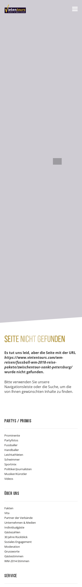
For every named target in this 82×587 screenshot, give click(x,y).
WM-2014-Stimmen (16, 561)
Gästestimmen (13, 556)
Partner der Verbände (18, 518)
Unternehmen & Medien (20, 523)
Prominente (12, 435)
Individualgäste (14, 527)
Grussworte (11, 551)
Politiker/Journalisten (18, 469)
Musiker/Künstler (15, 474)
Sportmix (10, 464)
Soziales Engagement (18, 542)
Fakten (8, 508)
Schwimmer (12, 459)
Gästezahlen (12, 532)
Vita (6, 513)
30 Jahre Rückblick (16, 537)
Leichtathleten (13, 455)
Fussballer (10, 445)
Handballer (11, 450)
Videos (8, 479)
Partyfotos (11, 440)
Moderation (12, 547)
